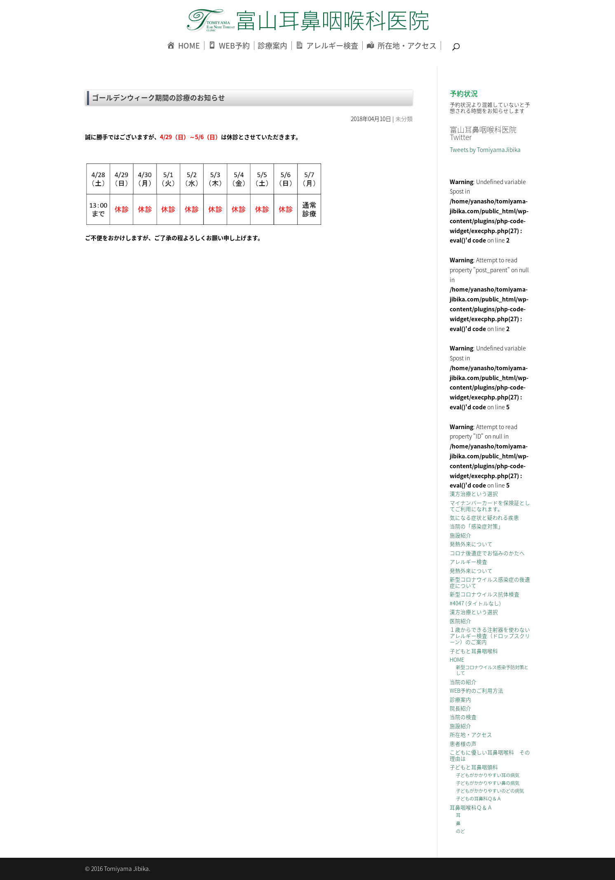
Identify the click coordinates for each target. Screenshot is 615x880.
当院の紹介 (463, 682)
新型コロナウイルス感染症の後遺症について (490, 582)
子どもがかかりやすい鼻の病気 (487, 783)
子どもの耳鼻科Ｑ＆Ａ (478, 798)
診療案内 (272, 45)
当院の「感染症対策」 (476, 526)
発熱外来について (471, 544)
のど (460, 831)
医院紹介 (460, 621)
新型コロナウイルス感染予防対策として (492, 670)
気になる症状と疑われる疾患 (484, 517)
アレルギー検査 (468, 561)
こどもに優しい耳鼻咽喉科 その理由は (490, 755)
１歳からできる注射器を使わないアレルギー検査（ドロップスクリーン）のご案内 (490, 636)
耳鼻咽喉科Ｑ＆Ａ (471, 807)
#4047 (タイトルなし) (475, 603)
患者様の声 (463, 743)
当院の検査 (463, 717)
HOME (457, 659)
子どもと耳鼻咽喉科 (474, 651)
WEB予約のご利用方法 (476, 690)
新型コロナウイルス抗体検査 (484, 594)
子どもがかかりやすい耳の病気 (487, 775)
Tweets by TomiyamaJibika (485, 149)
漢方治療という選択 (474, 493)
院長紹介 (460, 708)
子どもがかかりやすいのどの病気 (490, 790)
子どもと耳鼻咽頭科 (474, 767)
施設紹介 (460, 535)
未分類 (404, 118)
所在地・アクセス (471, 734)
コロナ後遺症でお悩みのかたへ (487, 553)
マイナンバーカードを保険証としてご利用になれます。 (490, 506)
